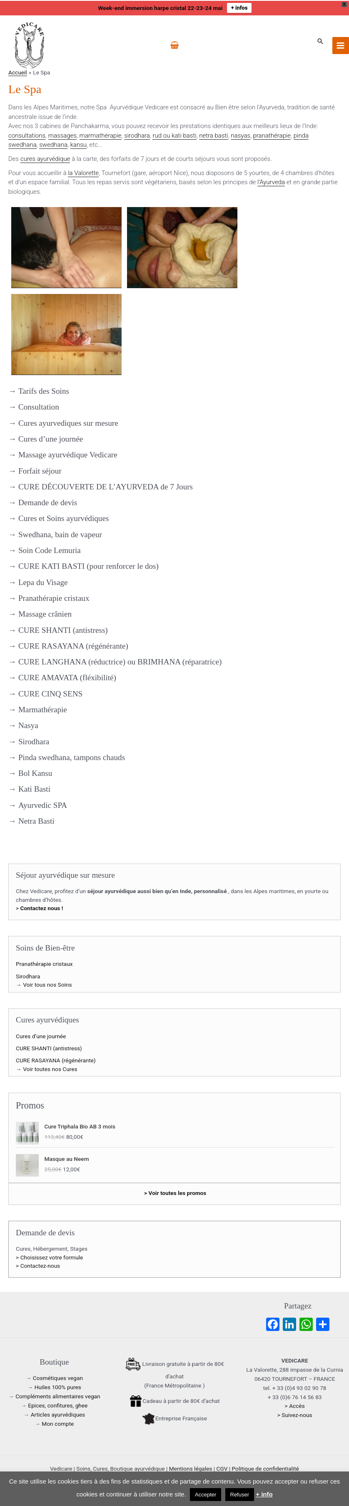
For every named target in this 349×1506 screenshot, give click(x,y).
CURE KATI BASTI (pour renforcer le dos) (88, 566)
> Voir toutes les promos (175, 1193)
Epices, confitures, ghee (57, 1405)
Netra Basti (36, 821)
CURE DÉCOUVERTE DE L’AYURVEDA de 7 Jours (105, 486)
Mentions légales (190, 1468)
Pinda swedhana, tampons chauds (71, 757)
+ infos (239, 8)
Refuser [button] (239, 1494)
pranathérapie (272, 135)
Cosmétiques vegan (58, 1378)
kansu (78, 144)
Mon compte (58, 1423)
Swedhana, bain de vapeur (60, 534)
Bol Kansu (35, 773)
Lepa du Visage (43, 582)
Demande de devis (47, 502)
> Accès (295, 1405)
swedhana (53, 144)
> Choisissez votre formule (49, 1257)
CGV (222, 1468)
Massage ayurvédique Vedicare (67, 454)
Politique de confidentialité (265, 1468)
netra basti (213, 135)
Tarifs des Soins (43, 391)
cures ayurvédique (45, 159)
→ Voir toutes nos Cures (46, 1069)
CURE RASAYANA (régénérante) (73, 646)
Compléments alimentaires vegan (57, 1396)
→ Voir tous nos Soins (44, 984)
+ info (264, 1494)
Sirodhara (33, 741)
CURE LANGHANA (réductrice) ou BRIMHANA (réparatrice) (120, 661)
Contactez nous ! (41, 908)
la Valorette (83, 173)
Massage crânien (45, 614)
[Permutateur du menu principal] (340, 45)
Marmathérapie (42, 709)
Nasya (28, 725)
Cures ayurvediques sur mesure (68, 423)
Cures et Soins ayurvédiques (63, 518)
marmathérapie (101, 135)
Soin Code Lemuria (49, 550)
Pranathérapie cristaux (54, 598)
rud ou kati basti (174, 135)
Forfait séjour (40, 471)
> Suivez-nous (294, 1415)
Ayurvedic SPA (42, 805)
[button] (320, 41)
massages (62, 135)
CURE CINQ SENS (50, 693)
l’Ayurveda (271, 182)
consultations (26, 135)
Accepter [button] (205, 1494)
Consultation (38, 406)
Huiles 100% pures (58, 1387)
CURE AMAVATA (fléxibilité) (67, 677)
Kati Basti (34, 789)
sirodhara (137, 135)
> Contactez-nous (38, 1265)
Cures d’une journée (50, 439)
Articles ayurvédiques (58, 1414)
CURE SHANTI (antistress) (63, 630)
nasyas (240, 135)
